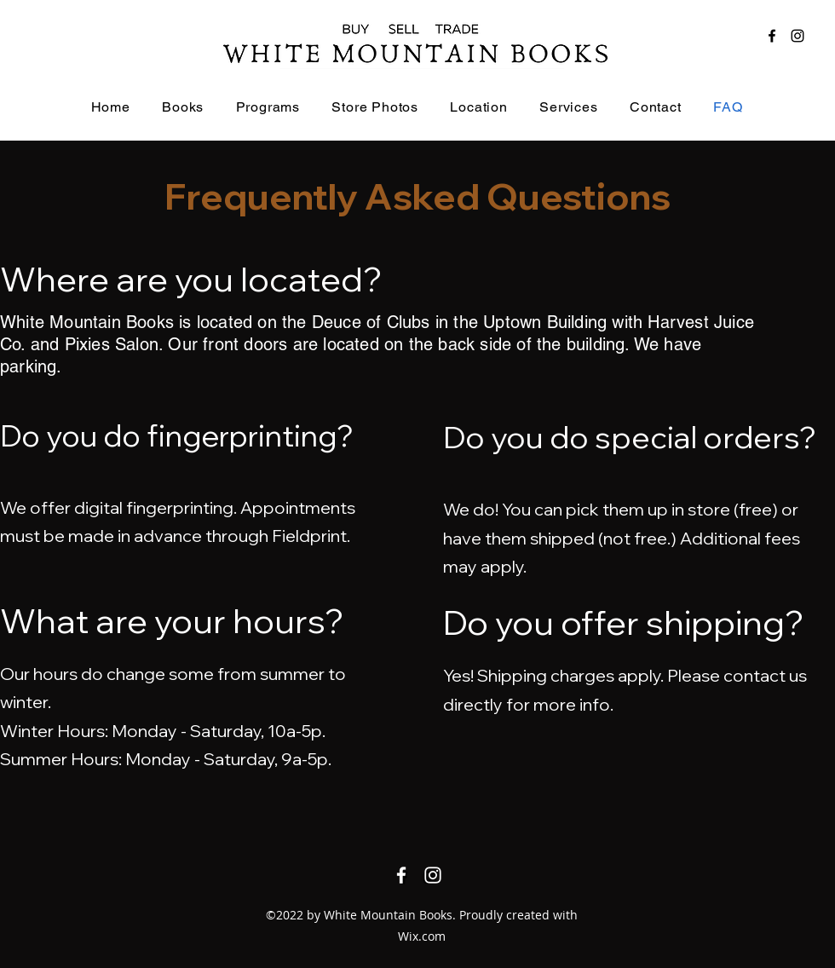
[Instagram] (797, 35)
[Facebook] (771, 35)
